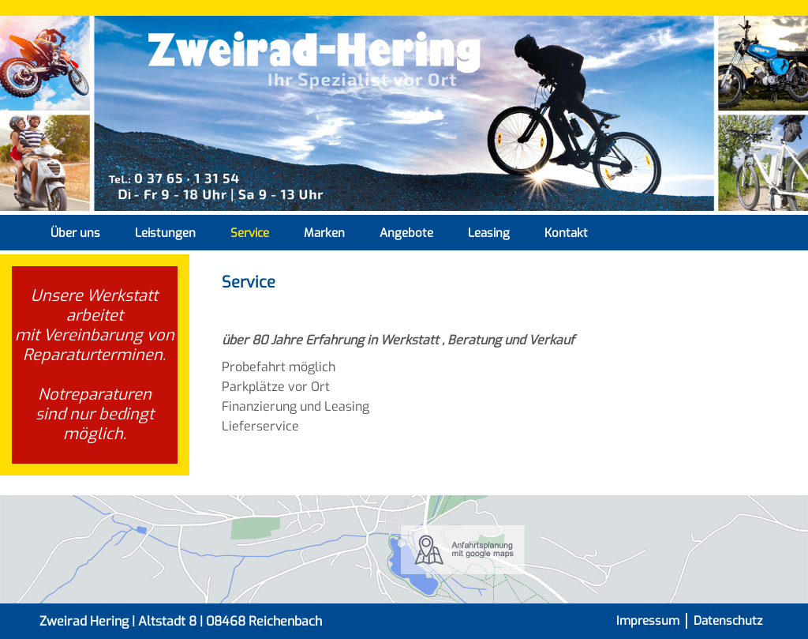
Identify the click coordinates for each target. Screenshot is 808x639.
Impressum (647, 621)
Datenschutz (728, 621)
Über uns (75, 233)
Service (249, 233)
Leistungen (165, 233)
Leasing (489, 233)
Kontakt (566, 233)
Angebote (406, 233)
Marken (324, 233)
